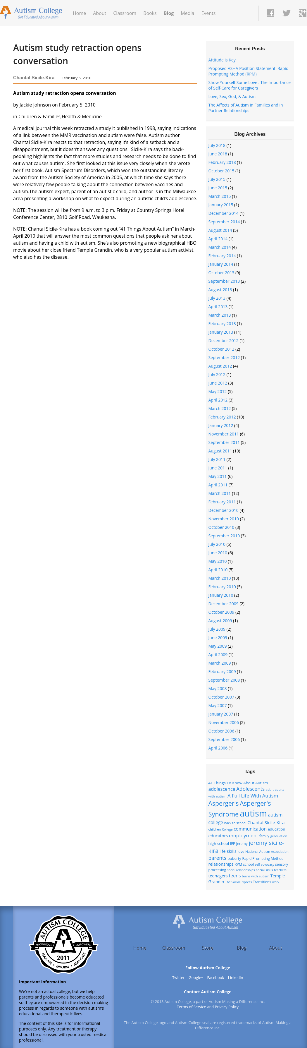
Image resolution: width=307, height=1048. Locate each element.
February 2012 (222, 417)
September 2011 (224, 442)
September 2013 (224, 281)
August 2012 (220, 366)
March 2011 (219, 493)
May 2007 (217, 705)
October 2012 (221, 349)
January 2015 (220, 204)
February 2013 (222, 323)
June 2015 (217, 188)
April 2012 (218, 400)
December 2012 (223, 340)
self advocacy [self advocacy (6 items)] (264, 864)
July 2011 (217, 459)
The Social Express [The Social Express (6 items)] (238, 882)
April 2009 (218, 654)
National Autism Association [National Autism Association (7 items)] (267, 851)
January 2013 (220, 332)
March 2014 (219, 247)
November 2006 (223, 722)
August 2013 (220, 289)
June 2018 (217, 154)
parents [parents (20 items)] (217, 858)
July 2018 (217, 145)
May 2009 (217, 646)
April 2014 (218, 238)
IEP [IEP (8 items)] (232, 843)
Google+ (196, 977)
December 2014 (223, 213)
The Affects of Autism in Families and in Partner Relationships (245, 107)
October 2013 (221, 272)
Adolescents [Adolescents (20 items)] (250, 788)
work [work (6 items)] (276, 882)
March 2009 (219, 663)
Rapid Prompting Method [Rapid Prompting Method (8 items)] (262, 858)
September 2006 (224, 739)
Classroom (124, 13)
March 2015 (219, 196)
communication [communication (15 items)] (250, 829)
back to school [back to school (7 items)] (235, 823)
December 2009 (223, 603)
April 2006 (218, 748)
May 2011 (217, 476)
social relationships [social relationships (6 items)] (241, 870)
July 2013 (217, 298)
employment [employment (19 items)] (243, 835)
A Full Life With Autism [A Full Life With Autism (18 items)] (252, 795)
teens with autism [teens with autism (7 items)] (255, 876)
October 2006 (221, 731)
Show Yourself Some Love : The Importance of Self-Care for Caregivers (249, 85)
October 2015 (221, 171)
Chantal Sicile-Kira (33, 77)
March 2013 (219, 315)
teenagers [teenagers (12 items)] (218, 876)
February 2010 (222, 586)
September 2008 (224, 680)
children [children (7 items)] (214, 829)
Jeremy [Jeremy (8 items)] (242, 843)
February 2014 (222, 255)
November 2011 (223, 434)
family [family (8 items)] (264, 835)
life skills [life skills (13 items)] (228, 851)
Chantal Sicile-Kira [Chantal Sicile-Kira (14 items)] (265, 822)
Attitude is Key (222, 60)
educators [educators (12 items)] (218, 835)
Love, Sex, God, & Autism (232, 96)
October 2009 (221, 612)
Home (79, 13)
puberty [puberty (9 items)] (234, 858)
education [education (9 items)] (276, 829)
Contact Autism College (207, 991)
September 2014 (224, 221)
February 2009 (222, 671)
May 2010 (217, 561)
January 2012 (220, 425)
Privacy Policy (227, 1006)
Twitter (178, 977)
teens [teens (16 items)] (235, 875)
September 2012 (224, 357)
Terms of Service (191, 1006)
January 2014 (220, 264)
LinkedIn (235, 977)
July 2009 (217, 629)
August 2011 (220, 451)
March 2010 (219, 578)
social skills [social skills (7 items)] (264, 870)
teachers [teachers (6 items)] (280, 870)
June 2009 (217, 637)
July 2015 (217, 179)
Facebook (215, 977)
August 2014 (220, 230)
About (99, 13)
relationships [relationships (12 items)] (221, 864)
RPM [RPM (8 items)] (238, 864)
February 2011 (222, 502)
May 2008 (217, 688)
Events (208, 13)
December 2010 (223, 510)
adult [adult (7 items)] (270, 789)
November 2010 (223, 519)
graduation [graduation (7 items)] (278, 836)
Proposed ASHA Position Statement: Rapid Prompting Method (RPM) (248, 71)
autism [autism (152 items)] (253, 813)
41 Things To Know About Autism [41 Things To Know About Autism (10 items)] (238, 782)
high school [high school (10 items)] (218, 843)
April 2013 (218, 306)
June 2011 (217, 468)
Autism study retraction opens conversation (77, 54)
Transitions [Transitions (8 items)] (262, 881)
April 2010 (218, 569)
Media (187, 13)
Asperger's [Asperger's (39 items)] (223, 803)
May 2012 (217, 391)
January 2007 (220, 714)
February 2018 (222, 162)
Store (208, 948)
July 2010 (217, 544)
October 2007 (221, 697)
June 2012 (217, 383)
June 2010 (217, 552)
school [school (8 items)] (248, 864)
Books (150, 13)
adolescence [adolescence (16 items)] (221, 789)
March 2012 (219, 408)
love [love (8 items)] (240, 851)
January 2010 (220, 595)
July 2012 (217, 374)
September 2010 (224, 535)
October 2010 (221, 527)
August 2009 (220, 620)
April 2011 (218, 485)
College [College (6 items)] (227, 829)
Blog (169, 13)
